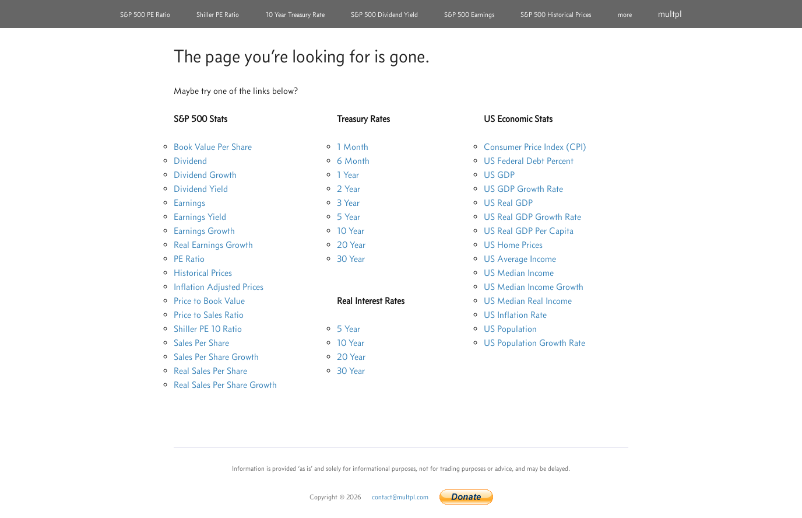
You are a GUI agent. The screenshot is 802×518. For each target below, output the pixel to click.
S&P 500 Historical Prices (555, 14)
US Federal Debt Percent (529, 160)
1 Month (352, 146)
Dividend (190, 160)
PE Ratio (189, 258)
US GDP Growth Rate (523, 188)
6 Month (353, 160)
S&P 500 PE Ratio (145, 14)
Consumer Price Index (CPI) (535, 146)
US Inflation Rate (515, 314)
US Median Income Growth (533, 286)
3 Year (348, 202)
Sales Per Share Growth (216, 356)
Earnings (189, 202)
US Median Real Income (528, 300)
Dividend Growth (205, 174)
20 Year (351, 244)
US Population (510, 328)
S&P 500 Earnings (469, 14)
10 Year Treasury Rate (295, 14)
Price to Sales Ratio (209, 314)
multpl (670, 13)
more (625, 14)
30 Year (351, 258)
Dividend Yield (201, 188)
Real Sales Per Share (210, 370)
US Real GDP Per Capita (529, 230)
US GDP (499, 174)
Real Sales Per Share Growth (225, 384)
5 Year (348, 216)
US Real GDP (508, 202)
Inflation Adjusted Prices (218, 286)
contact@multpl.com (400, 497)
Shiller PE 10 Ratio (208, 328)
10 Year (350, 230)
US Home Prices (513, 244)
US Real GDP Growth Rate (532, 216)
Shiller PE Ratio (217, 14)
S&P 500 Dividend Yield (384, 14)
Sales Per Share (201, 342)
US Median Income (519, 272)
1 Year (348, 174)
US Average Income (520, 258)
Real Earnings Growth (213, 244)
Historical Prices (203, 272)
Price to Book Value (209, 300)
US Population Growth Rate (534, 342)
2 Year (348, 188)
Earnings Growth (204, 230)
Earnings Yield (200, 216)
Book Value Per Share (213, 146)
